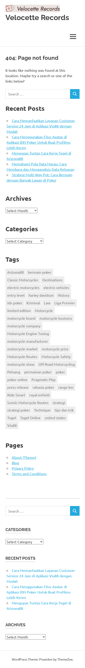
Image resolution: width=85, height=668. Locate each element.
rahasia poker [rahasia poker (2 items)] (43, 387)
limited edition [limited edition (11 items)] (19, 310)
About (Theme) (24, 457)
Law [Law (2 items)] (47, 302)
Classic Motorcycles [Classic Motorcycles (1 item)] (22, 279)
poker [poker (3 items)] (60, 372)
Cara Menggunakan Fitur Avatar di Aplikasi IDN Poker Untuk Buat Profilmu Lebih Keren (38, 142)
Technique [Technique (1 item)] (42, 410)
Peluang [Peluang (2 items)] (13, 372)
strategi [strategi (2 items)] (59, 402)
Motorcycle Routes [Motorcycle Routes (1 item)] (22, 356)
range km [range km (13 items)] (65, 387)
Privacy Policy (23, 468)
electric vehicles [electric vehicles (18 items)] (56, 287)
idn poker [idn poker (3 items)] (14, 302)
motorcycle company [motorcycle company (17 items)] (24, 326)
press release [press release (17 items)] (18, 387)
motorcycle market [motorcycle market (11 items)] (22, 349)
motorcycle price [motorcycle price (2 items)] (55, 349)
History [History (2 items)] (63, 295)
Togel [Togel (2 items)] (11, 417)
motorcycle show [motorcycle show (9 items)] (20, 364)
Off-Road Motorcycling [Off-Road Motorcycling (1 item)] (57, 364)
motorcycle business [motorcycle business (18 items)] (55, 318)
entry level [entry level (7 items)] (15, 295)
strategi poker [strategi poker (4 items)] (18, 410)
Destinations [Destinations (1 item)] (52, 279)
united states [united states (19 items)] (55, 417)
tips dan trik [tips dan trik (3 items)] (64, 410)
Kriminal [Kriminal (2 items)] (33, 302)
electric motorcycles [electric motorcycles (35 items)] (23, 287)
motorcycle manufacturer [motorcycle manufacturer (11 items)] (27, 341)
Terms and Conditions (29, 473)
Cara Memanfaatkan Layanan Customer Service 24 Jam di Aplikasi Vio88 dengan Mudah (41, 126)
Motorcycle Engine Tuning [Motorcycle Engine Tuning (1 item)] (28, 333)
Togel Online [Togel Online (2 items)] (30, 417)
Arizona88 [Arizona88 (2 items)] (15, 272)
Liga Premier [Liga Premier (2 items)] (64, 302)
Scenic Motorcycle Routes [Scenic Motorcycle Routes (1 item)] (28, 402)
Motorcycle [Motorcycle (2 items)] (44, 310)
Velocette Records (37, 17)
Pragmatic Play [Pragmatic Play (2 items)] (44, 379)
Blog (15, 462)
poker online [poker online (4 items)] (17, 379)
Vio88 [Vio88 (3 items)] (12, 425)
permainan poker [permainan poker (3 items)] (38, 372)
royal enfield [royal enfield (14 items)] (39, 395)
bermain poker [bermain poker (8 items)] (39, 272)
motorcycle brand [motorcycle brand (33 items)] (21, 318)
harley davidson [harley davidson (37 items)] (41, 295)
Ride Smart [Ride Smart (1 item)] (16, 395)
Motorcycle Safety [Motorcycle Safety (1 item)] (56, 356)
